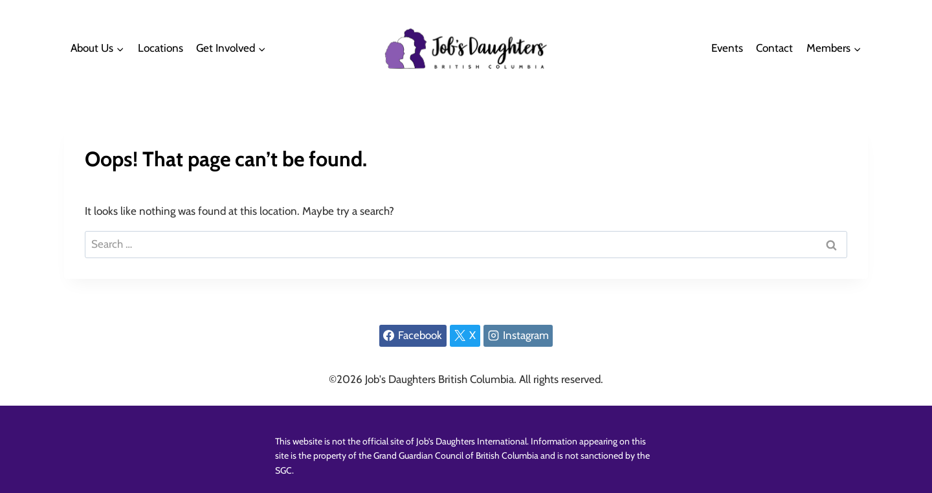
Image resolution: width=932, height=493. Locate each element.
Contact (774, 47)
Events (727, 47)
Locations (160, 47)
